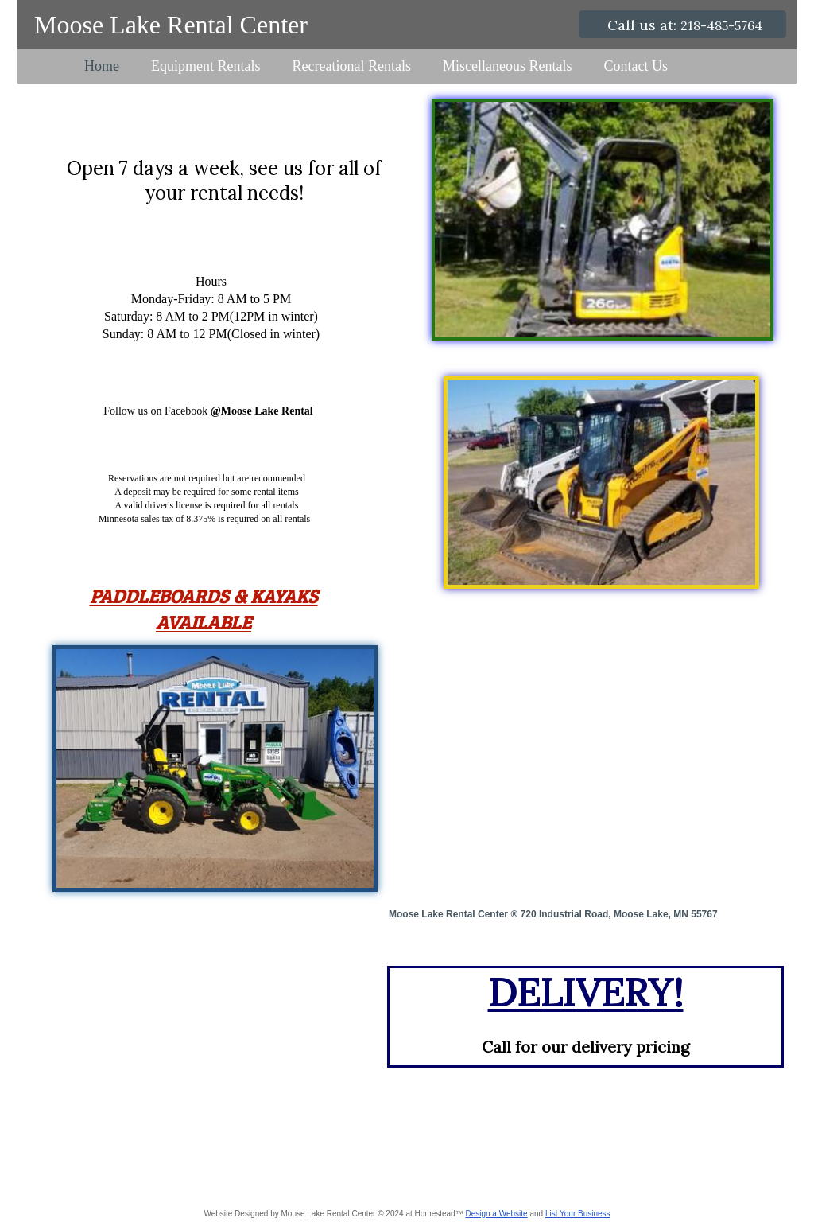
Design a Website (496, 1213)
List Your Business (577, 1213)
